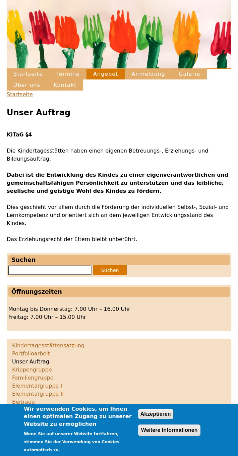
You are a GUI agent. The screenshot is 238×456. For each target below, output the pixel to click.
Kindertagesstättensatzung (48, 345)
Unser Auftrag (30, 361)
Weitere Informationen (169, 434)
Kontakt (65, 85)
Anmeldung (148, 74)
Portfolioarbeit (31, 353)
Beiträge (23, 402)
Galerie (189, 74)
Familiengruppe (32, 378)
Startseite (28, 74)
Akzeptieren (155, 417)
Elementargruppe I (37, 386)
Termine (68, 74)
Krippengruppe (32, 369)
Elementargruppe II (38, 394)
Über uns (26, 85)
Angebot (105, 74)
